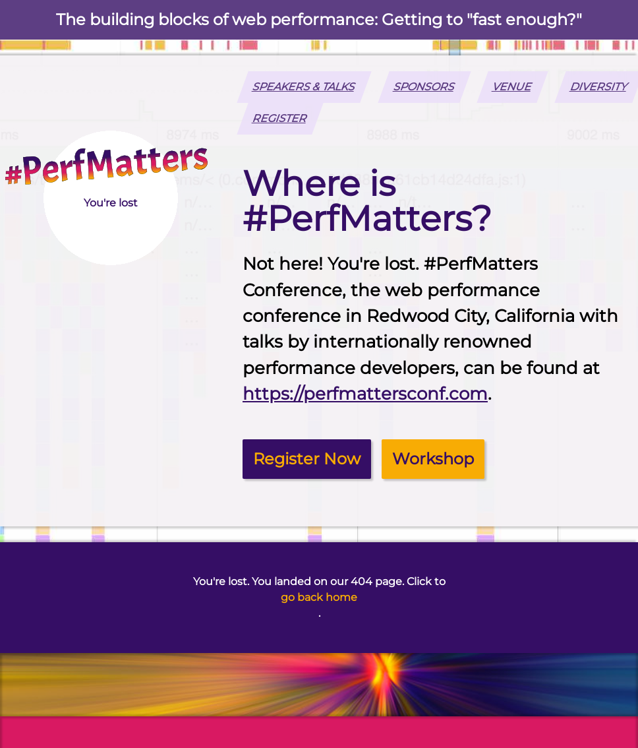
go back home (319, 597)
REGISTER (280, 118)
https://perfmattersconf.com (365, 393)
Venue (513, 86)
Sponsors (424, 86)
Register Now (307, 458)
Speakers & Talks (304, 86)
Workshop (433, 458)
